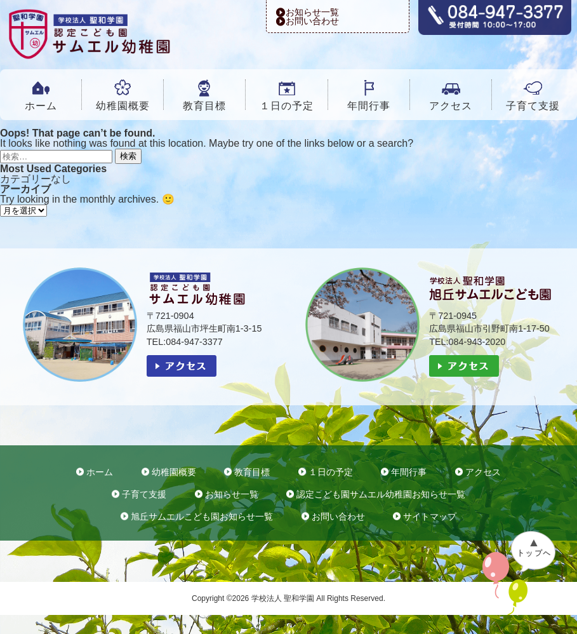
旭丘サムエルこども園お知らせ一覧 (202, 517)
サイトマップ (429, 517)
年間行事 (368, 105)
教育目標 (204, 105)
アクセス (450, 105)
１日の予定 (287, 105)
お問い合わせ (312, 21)
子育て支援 (533, 105)
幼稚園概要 (123, 105)
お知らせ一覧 (312, 12)
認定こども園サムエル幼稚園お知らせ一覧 (380, 494)
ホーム (41, 105)
